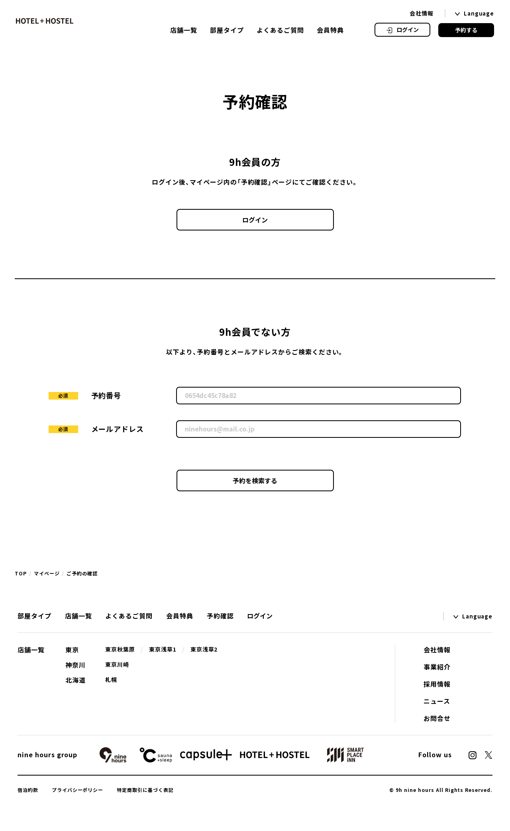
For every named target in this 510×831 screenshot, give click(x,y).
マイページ (47, 573)
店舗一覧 (183, 30)
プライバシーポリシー (78, 790)
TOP (21, 573)
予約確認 (220, 615)
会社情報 (422, 13)
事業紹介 (437, 666)
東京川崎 (117, 664)
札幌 (111, 679)
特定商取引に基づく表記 (145, 790)
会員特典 (330, 30)
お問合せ (437, 718)
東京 (72, 649)
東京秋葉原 (120, 649)
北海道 (75, 680)
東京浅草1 (163, 649)
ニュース (437, 701)
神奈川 (75, 665)
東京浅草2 (204, 649)
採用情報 (437, 684)
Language (479, 13)
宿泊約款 (28, 790)
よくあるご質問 (280, 30)
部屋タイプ (227, 30)
